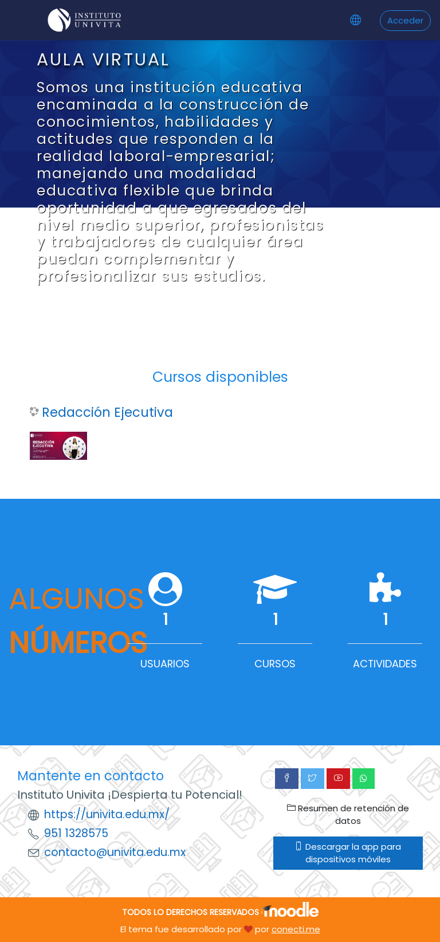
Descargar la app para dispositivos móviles (347, 853)
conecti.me (296, 929)
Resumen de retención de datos (348, 814)
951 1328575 (76, 833)
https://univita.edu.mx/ (107, 814)
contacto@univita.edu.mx (115, 852)
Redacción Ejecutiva (107, 412)
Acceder (405, 20)
